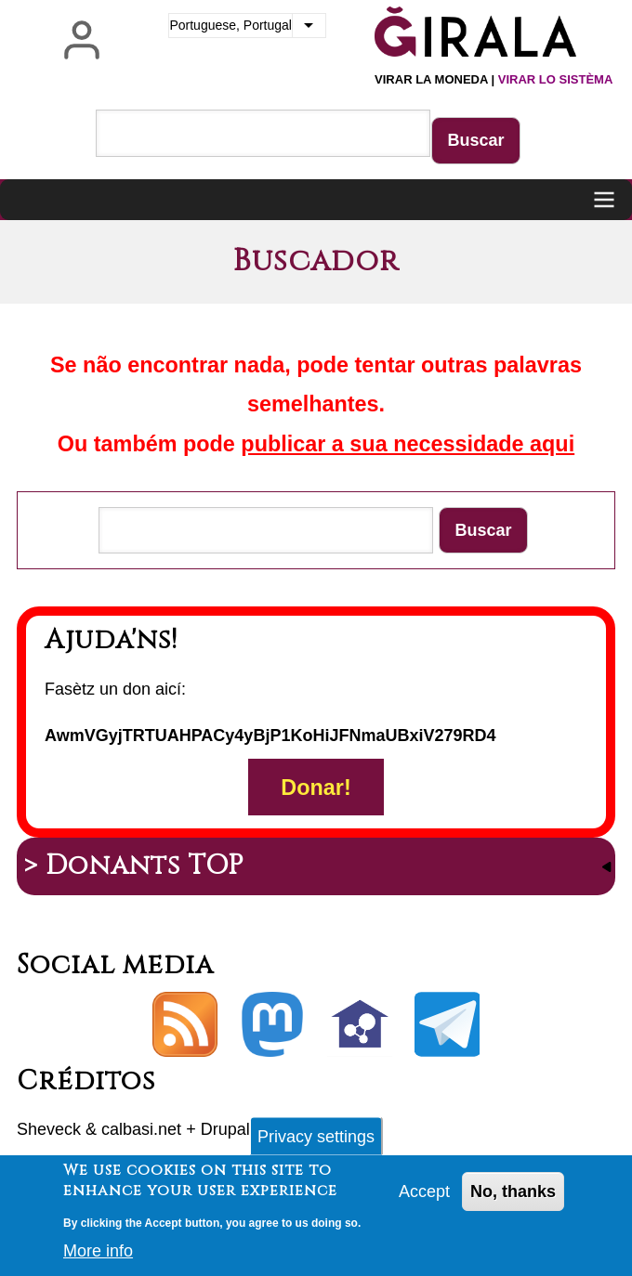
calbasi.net (141, 1129)
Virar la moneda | (493, 79)
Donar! (315, 787)
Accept (424, 1197)
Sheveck (49, 1129)
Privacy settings (316, 1142)
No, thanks (513, 1197)
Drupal (225, 1129)
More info (98, 1257)
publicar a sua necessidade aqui (407, 444)
